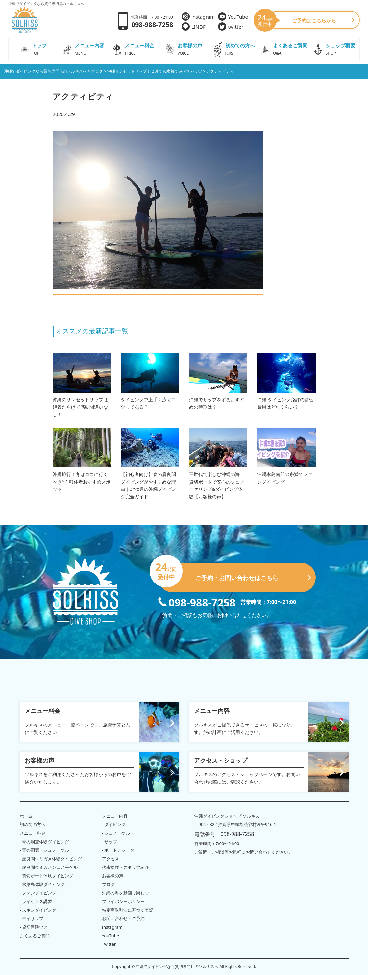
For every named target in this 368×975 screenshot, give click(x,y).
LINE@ (194, 26)
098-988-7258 (197, 601)
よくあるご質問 (35, 936)
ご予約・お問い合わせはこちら (234, 575)
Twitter (109, 944)
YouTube (233, 16)
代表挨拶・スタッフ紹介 (125, 867)
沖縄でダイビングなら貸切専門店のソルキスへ (176, 966)
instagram (198, 16)
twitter (230, 26)
